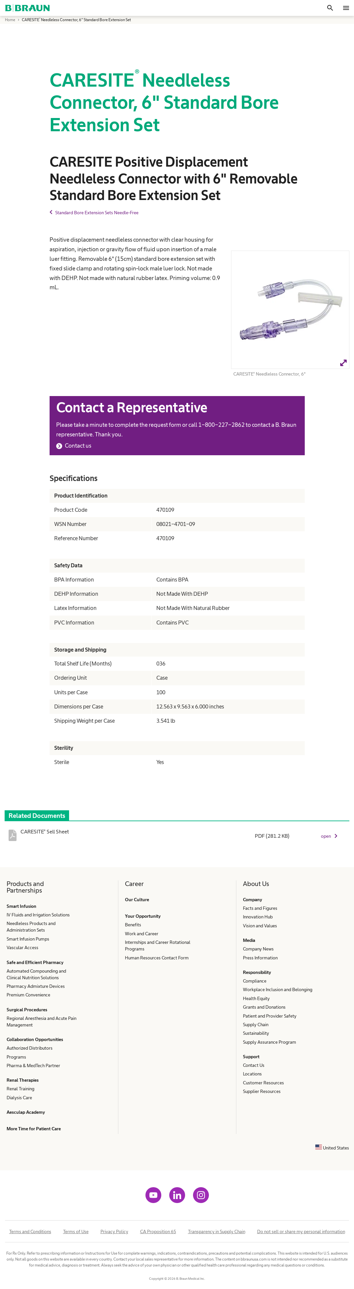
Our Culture (137, 899)
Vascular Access (22, 947)
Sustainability (256, 1033)
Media (249, 940)
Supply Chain (255, 1024)
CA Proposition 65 (158, 1231)
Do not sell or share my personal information (301, 1231)
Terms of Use (76, 1231)
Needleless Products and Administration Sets (31, 927)
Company (252, 899)
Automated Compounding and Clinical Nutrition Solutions (36, 974)
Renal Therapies (23, 1080)
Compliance (254, 981)
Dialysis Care (19, 1097)
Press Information (260, 957)
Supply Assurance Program (269, 1042)
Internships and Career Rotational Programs (157, 945)
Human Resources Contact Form (157, 957)
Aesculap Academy (26, 1112)
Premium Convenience (28, 994)
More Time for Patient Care (34, 1128)
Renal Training (20, 1088)
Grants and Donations (264, 1007)
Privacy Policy (114, 1231)
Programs (16, 1057)
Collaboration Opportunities (35, 1039)
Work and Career (141, 933)
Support (251, 1056)
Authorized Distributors (30, 1048)
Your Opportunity (143, 916)
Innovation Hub (258, 916)
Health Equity (256, 998)
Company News (258, 948)
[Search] (330, 8)
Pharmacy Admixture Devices (36, 986)
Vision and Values (260, 925)
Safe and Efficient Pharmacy (35, 962)
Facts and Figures (260, 908)
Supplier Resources (262, 1091)
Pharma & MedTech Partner (33, 1065)
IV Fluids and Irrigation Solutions (38, 914)
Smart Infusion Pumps (28, 939)
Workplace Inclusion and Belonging (277, 989)
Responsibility (257, 972)
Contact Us (253, 1065)
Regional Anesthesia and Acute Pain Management (41, 1021)
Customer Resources (263, 1082)
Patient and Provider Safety (269, 1016)
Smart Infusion (21, 906)
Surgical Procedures (27, 1009)
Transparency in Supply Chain (216, 1231)
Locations (252, 1073)
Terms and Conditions (30, 1231)
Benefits (133, 924)
